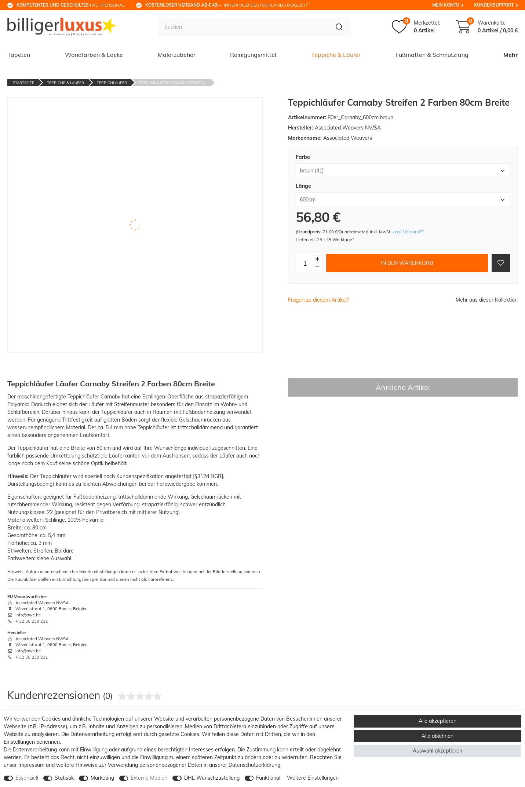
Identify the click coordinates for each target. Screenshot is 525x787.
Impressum (31, 765)
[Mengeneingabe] (305, 263)
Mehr (510, 54)
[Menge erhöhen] (317, 259)
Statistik (64, 778)
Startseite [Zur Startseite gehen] (23, 82)
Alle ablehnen (437, 736)
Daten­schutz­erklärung (254, 765)
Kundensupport (494, 5)
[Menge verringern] (317, 267)
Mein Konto (445, 5)
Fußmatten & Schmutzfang (432, 54)
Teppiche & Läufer (336, 54)
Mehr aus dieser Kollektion (487, 299)
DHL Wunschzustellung (212, 778)
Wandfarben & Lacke (94, 54)
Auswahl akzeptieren (437, 750)
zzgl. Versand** (408, 231)
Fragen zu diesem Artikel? (318, 299)
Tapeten (18, 54)
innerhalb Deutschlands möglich (227, 5)
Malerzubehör (177, 54)
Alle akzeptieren (437, 721)
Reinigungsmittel (253, 54)
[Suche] (339, 27)
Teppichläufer (112, 82)
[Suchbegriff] (243, 27)
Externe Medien (149, 778)
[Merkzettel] (416, 26)
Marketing (102, 778)
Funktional (268, 778)
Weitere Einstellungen (313, 778)
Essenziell (26, 778)
